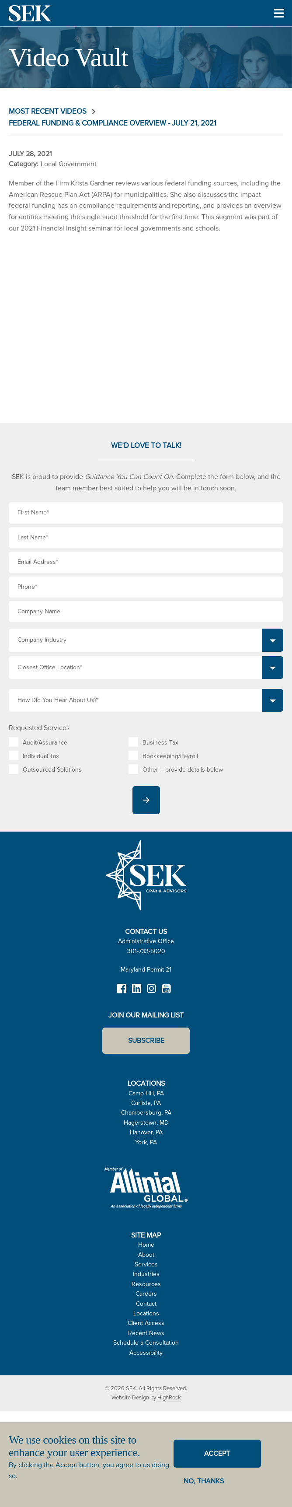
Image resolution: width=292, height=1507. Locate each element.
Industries (146, 1274)
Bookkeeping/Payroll (170, 756)
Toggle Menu (279, 25)
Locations (146, 1313)
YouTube (166, 992)
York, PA (146, 1142)
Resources (146, 1284)
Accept (217, 1453)
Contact (146, 1303)
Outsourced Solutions (52, 769)
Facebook (121, 992)
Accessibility (146, 1352)
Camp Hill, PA (146, 1093)
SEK (30, 13)
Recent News (146, 1333)
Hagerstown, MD (146, 1122)
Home (146, 1244)
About (146, 1254)
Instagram (151, 992)
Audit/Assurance (45, 742)
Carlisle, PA (146, 1103)
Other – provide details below (183, 769)
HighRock (169, 1397)
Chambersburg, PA (146, 1112)
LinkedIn (136, 992)
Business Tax (160, 742)
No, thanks (204, 1481)
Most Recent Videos (48, 111)
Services (146, 1264)
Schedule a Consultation (146, 1342)
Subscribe (146, 1040)
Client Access (146, 1323)
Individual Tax (41, 756)
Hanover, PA (146, 1132)
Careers (146, 1293)
